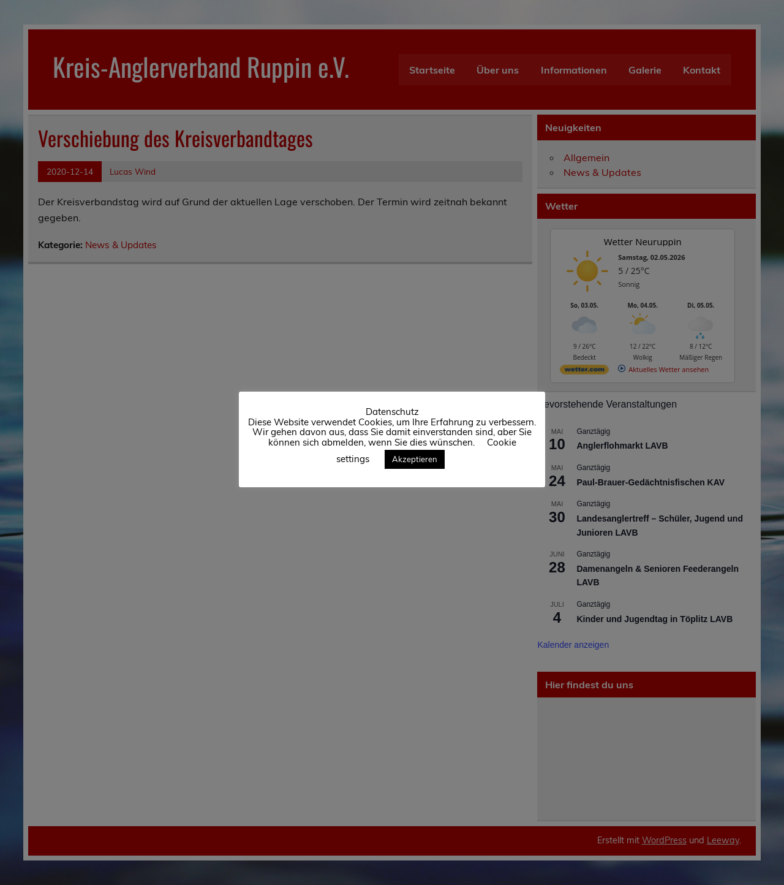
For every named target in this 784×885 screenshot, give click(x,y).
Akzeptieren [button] (414, 459)
